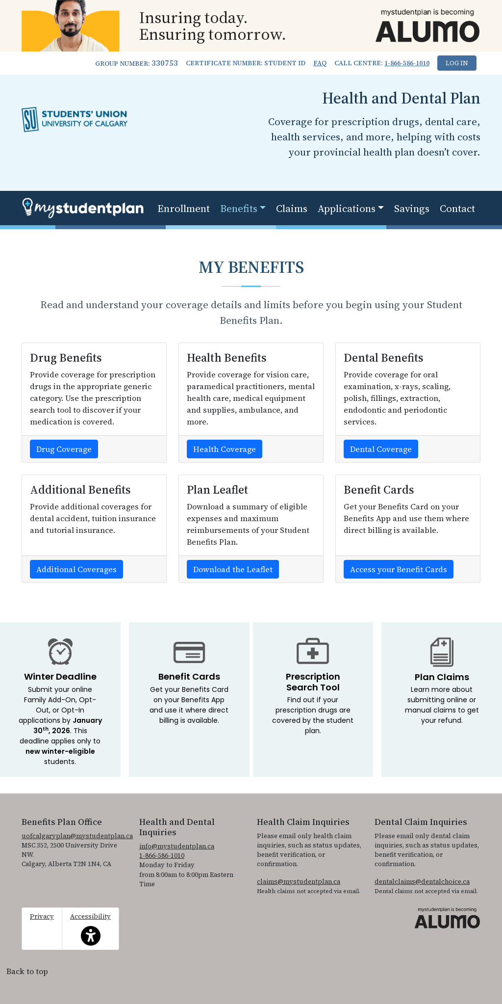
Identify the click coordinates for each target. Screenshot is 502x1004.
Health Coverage (224, 449)
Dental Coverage (381, 449)
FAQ (319, 63)
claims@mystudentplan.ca (298, 881)
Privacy (42, 916)
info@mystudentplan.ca (176, 846)
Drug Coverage (64, 449)
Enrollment (183, 208)
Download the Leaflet (233, 569)
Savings (411, 208)
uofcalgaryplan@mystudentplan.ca (77, 836)
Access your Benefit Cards (398, 569)
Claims (291, 208)
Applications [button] (347, 208)
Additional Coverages (76, 569)
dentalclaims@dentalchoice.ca (422, 881)
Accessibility (90, 929)
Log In (457, 63)
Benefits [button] (238, 208)
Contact (457, 208)
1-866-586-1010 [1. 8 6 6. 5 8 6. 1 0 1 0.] (406, 63)
